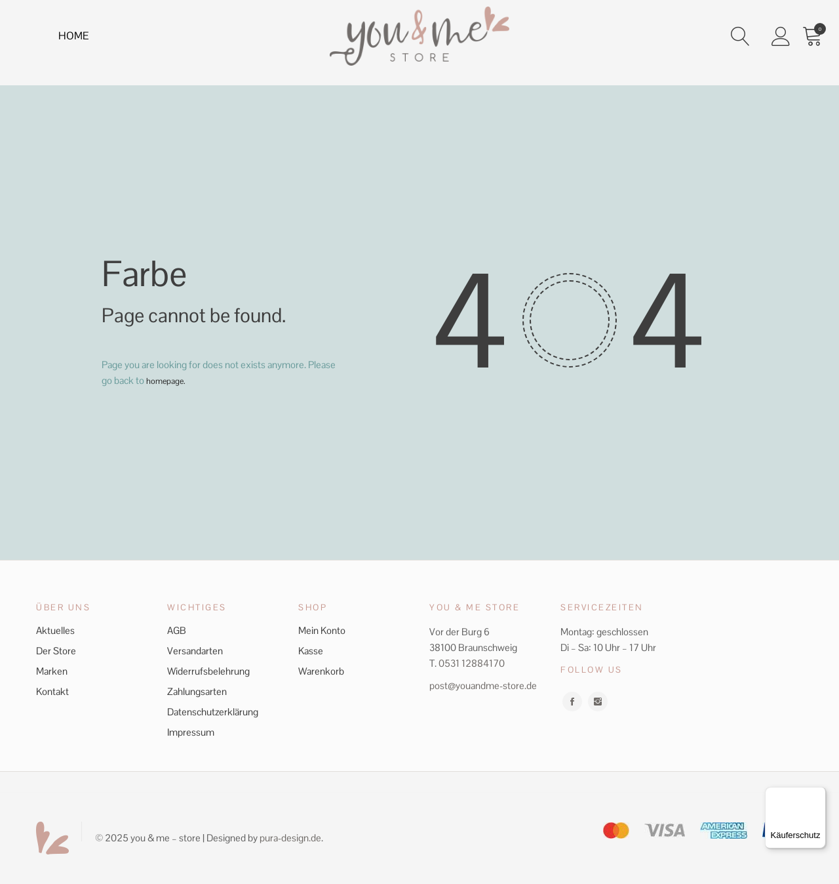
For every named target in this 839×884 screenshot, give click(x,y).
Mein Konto (321, 630)
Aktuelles (55, 630)
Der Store (56, 650)
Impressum (190, 732)
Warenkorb (321, 671)
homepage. (169, 380)
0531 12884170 (472, 663)
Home (76, 38)
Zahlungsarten (197, 691)
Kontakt (52, 691)
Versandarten (195, 650)
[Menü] (818, 795)
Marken (52, 671)
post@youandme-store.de (483, 685)
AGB (176, 630)
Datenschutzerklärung (212, 711)
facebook (572, 701)
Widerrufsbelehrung (208, 671)
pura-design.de (290, 837)
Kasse (310, 650)
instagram (598, 701)
